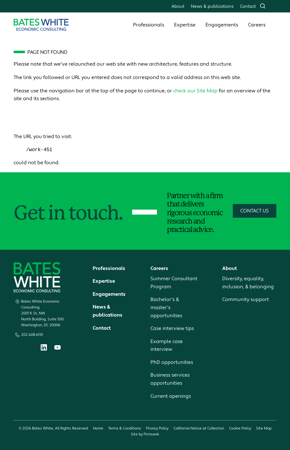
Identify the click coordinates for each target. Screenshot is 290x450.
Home (98, 428)
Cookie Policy (240, 428)
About (178, 6)
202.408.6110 (32, 335)
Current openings (170, 396)
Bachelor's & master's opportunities (166, 308)
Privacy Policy (157, 428)
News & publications (212, 6)
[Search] (262, 5)
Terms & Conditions (124, 428)
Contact (248, 6)
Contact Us (254, 211)
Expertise (185, 25)
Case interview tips (172, 329)
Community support (245, 300)
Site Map (264, 428)
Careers (256, 25)
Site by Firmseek (145, 434)
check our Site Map (195, 91)
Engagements (221, 25)
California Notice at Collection (198, 428)
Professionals (148, 25)
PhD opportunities (171, 363)
